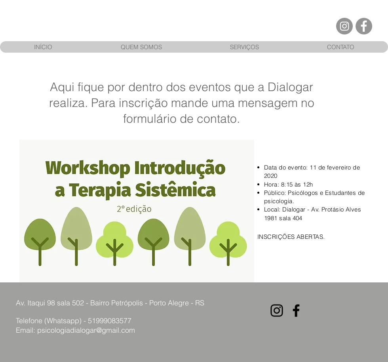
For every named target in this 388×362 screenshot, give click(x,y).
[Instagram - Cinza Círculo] (344, 26)
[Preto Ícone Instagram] (276, 310)
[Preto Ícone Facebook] (296, 310)
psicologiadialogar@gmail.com (86, 330)
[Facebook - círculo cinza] (364, 26)
